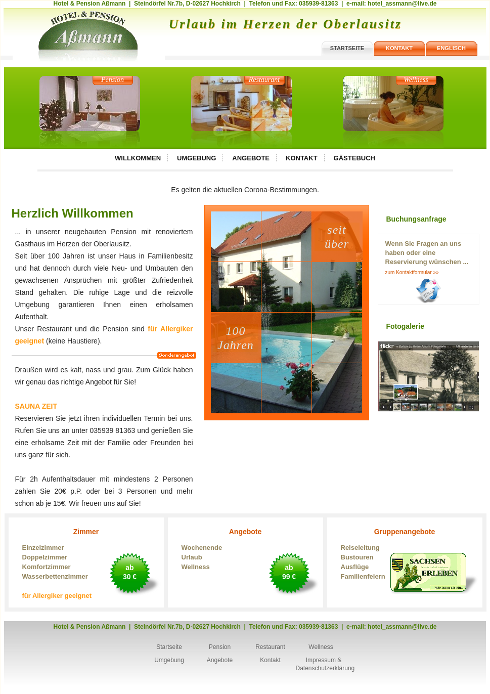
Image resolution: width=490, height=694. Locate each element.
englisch (451, 48)
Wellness (416, 79)
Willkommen (138, 158)
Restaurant (264, 79)
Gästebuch (354, 158)
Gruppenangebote (405, 554)
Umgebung (196, 158)
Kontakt (302, 158)
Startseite (169, 646)
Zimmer (86, 564)
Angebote (251, 158)
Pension (112, 79)
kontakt (399, 48)
